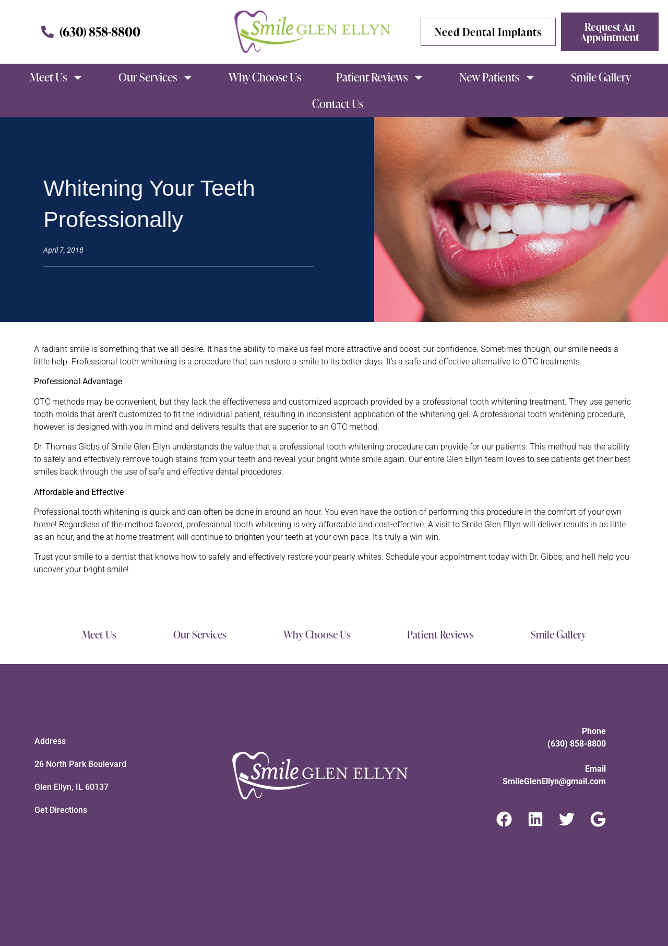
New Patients (497, 77)
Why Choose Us (265, 77)
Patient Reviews (380, 77)
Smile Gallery (601, 77)
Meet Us (57, 77)
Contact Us (337, 104)
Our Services (156, 77)
